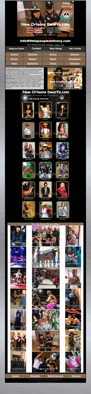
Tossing (14, 54)
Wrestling (32, 54)
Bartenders (32, 63)
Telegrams (75, 63)
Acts (62, 45)
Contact (57, 45)
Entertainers (75, 59)
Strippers (74, 54)
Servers (14, 59)
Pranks (53, 63)
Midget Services (55, 376)
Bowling (33, 59)
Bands (53, 59)
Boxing (53, 54)
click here (51, 66)
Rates (51, 45)
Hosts (14, 63)
